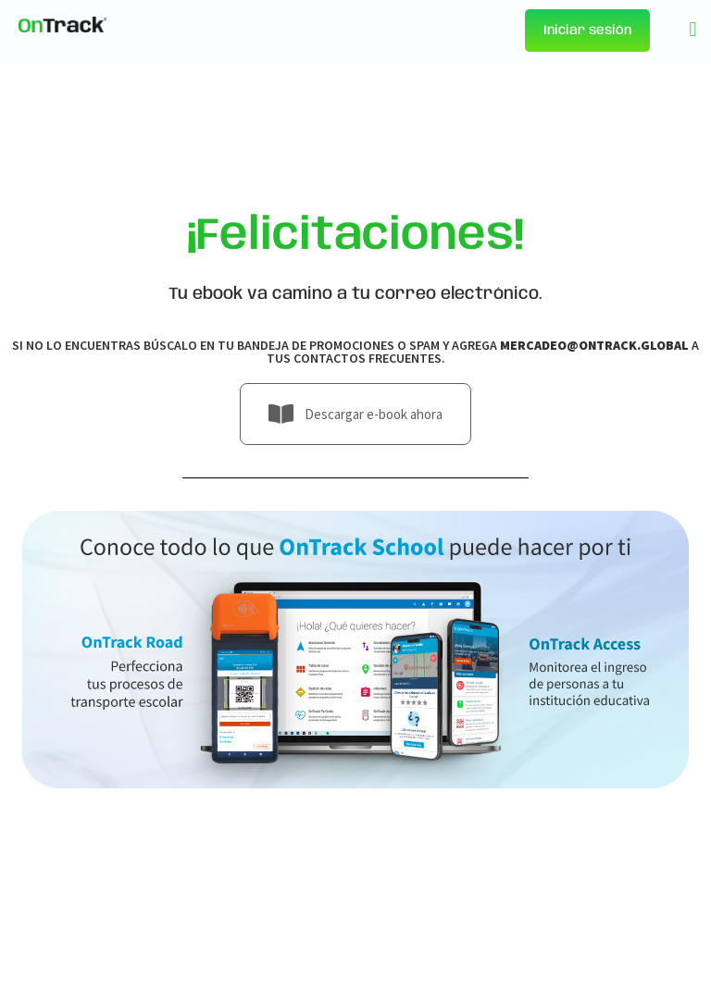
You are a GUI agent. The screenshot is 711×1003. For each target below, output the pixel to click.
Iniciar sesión (587, 30)
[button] (693, 29)
